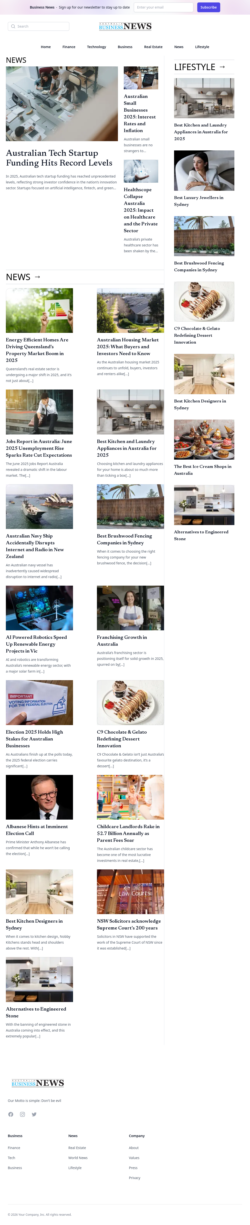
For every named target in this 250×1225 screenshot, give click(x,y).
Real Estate (153, 46)
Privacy (134, 1177)
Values (134, 1157)
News (179, 46)
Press (133, 1167)
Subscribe (209, 7)
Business (125, 46)
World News (78, 1157)
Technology (96, 46)
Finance (68, 46)
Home (46, 46)
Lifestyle (202, 46)
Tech (11, 1157)
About (134, 1147)
